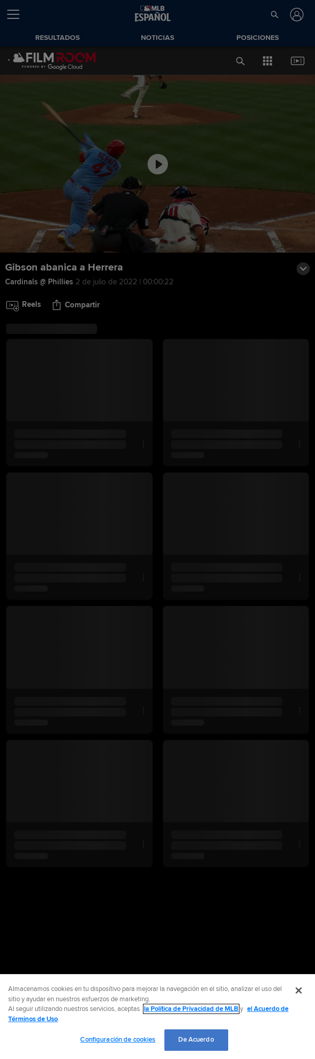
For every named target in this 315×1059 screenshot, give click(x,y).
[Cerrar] (298, 990)
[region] (157, 1016)
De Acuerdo (195, 1039)
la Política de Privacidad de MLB (191, 1009)
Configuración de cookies (117, 1039)
